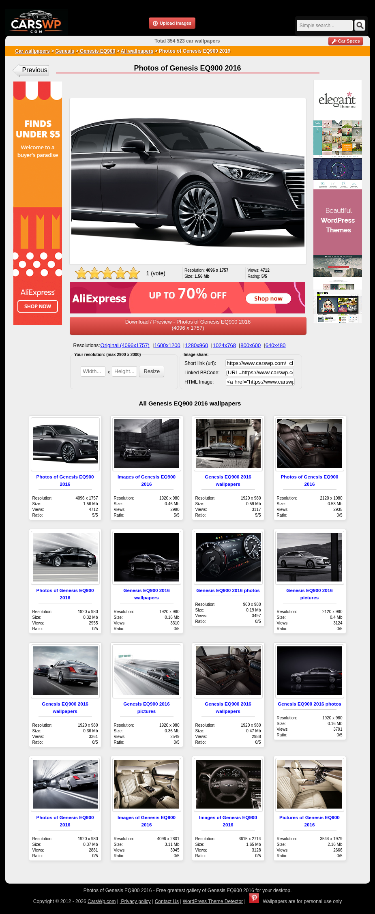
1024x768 (224, 345)
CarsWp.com (102, 901)
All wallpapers (137, 51)
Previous (34, 70)
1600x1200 (167, 345)
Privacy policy (135, 901)
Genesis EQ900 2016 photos (228, 590)
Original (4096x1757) (125, 345)
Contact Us (167, 901)
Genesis (65, 51)
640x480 (276, 345)
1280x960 (196, 345)
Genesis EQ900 (97, 51)
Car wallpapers (32, 51)
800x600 (250, 345)
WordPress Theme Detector (213, 901)
